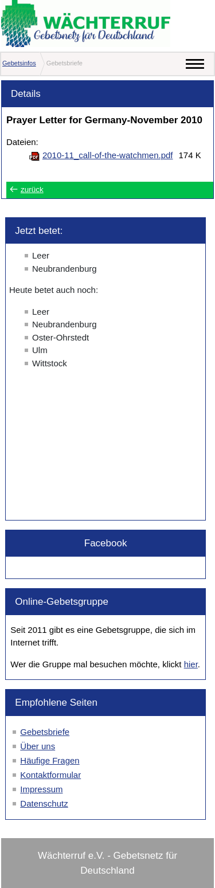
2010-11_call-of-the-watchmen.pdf (107, 155)
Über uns (37, 746)
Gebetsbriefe (44, 732)
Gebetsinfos (19, 63)
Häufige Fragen (49, 760)
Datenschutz (44, 803)
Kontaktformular (50, 775)
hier (191, 664)
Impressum (41, 789)
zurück (32, 189)
